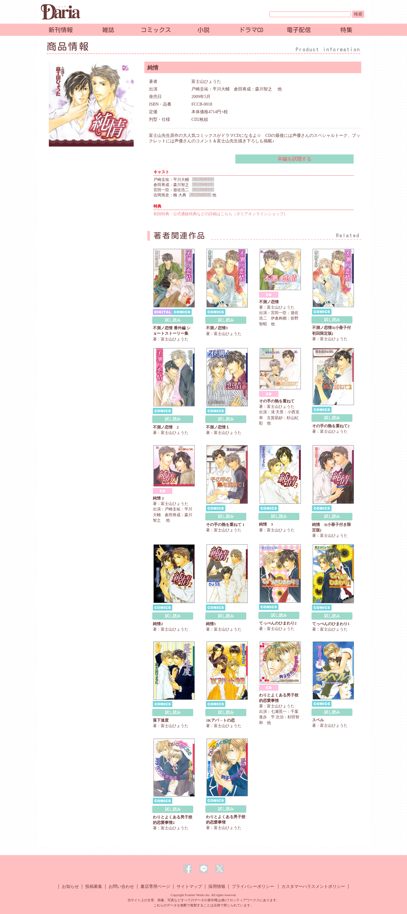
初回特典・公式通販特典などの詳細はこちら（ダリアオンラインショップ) (219, 214)
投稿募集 (93, 886)
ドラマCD (251, 30)
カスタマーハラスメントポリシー (313, 886)
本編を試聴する (294, 158)
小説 (203, 30)
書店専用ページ (155, 886)
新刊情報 (61, 30)
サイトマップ (189, 886)
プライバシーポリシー (253, 886)
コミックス (156, 30)
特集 (346, 30)
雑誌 (108, 30)
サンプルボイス (203, 179)
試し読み (173, 320)
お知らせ (70, 886)
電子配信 (299, 30)
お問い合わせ (121, 886)
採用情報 (216, 886)
